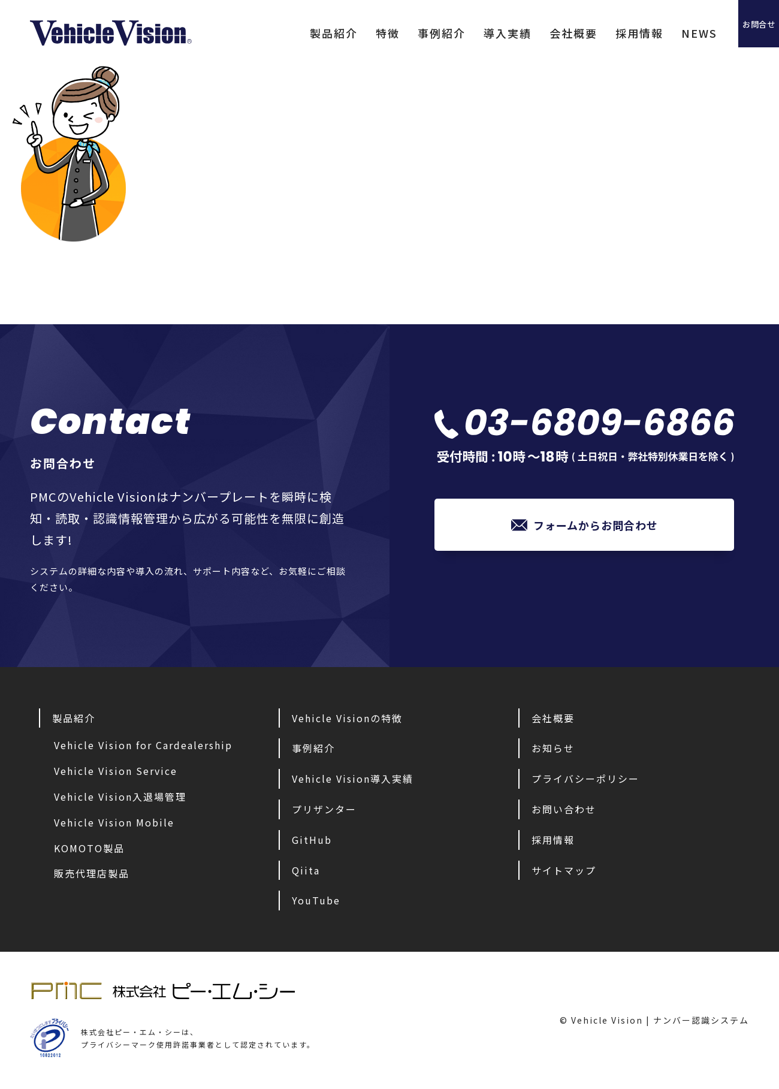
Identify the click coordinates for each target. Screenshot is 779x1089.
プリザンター (324, 809)
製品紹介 (291, 33)
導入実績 (464, 33)
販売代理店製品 (91, 873)
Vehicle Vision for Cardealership (143, 745)
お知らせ (553, 748)
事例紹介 (398, 33)
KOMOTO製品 (89, 848)
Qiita (306, 870)
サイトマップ (564, 870)
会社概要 (530, 33)
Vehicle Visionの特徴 (347, 718)
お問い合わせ (564, 809)
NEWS (656, 33)
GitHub (312, 839)
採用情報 (596, 33)
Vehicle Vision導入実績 (352, 778)
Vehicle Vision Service (115, 771)
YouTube (316, 900)
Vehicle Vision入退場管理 (120, 796)
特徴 (345, 33)
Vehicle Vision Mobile (114, 822)
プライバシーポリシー (585, 778)
